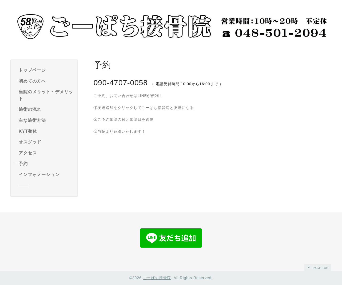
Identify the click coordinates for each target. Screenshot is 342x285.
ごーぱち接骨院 (157, 278)
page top (317, 267)
